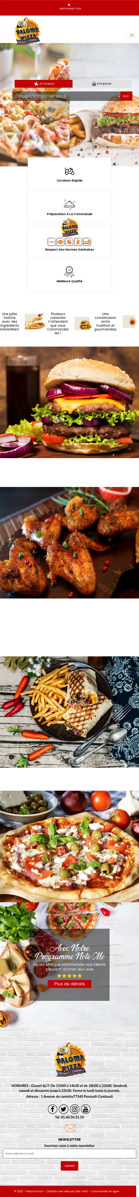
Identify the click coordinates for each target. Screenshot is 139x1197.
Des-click (81, 1191)
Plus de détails (69, 984)
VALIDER (69, 1166)
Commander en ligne (105, 1191)
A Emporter (101, 84)
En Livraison (44, 84)
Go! (126, 96)
